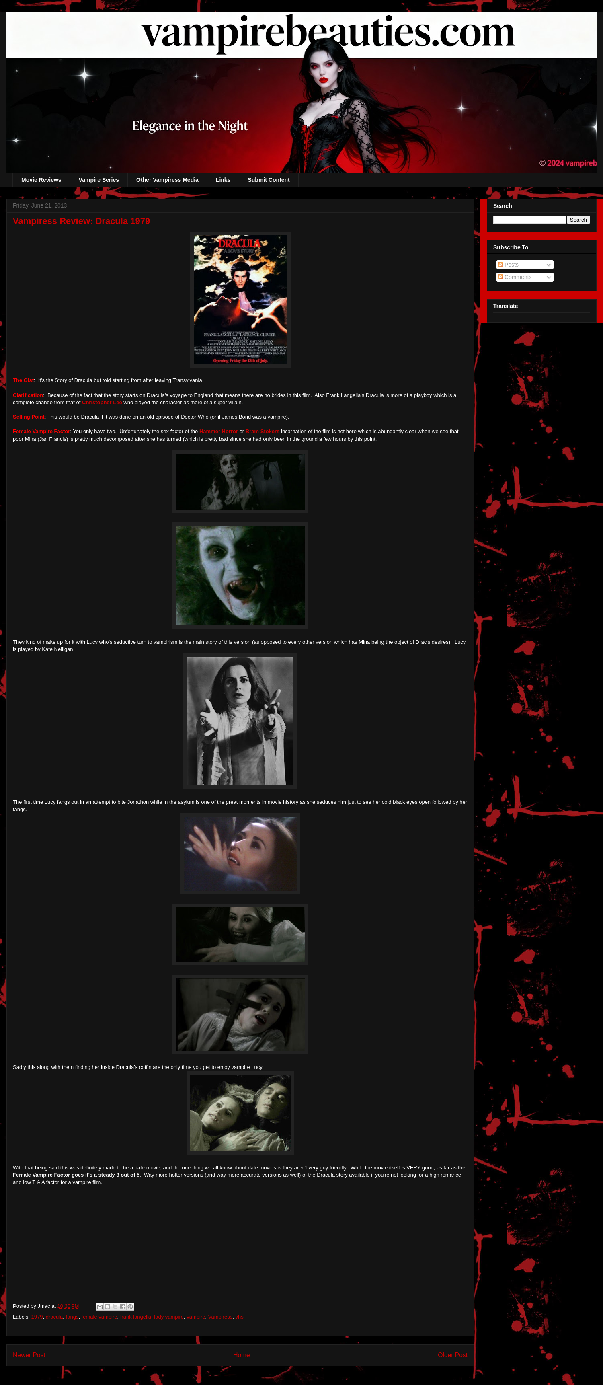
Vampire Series (99, 180)
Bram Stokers (263, 431)
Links (223, 180)
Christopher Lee (101, 402)
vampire (196, 1317)
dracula (54, 1317)
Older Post (453, 1355)
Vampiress (220, 1317)
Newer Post (29, 1355)
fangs (72, 1317)
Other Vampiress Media (167, 180)
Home (241, 1355)
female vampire (99, 1317)
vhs (239, 1317)
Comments (515, 277)
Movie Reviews (41, 180)
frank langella (135, 1317)
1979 (37, 1317)
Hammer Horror (218, 431)
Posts (508, 264)
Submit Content (268, 180)
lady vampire (169, 1317)
